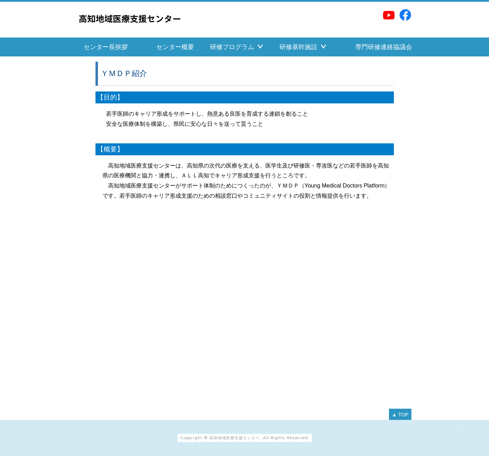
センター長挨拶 (106, 46)
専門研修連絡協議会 (383, 46)
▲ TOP (400, 414)
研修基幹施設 (298, 46)
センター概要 (175, 46)
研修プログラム (232, 46)
